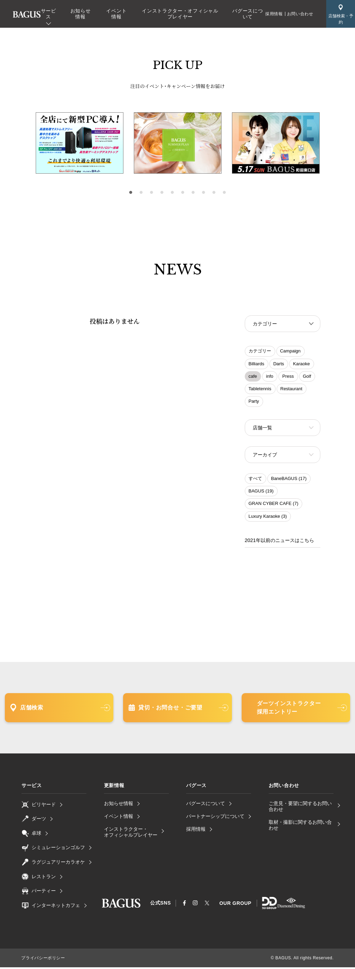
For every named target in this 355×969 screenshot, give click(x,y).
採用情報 (274, 13)
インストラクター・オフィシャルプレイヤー (180, 13)
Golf (307, 376)
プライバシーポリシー (43, 959)
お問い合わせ (300, 13)
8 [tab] (203, 192)
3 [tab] (151, 192)
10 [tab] (224, 192)
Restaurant (291, 389)
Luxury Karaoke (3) (268, 518)
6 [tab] (182, 192)
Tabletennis (260, 389)
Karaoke (301, 364)
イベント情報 (116, 13)
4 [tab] (161, 192)
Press (288, 376)
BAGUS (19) (261, 493)
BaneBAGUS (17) (289, 480)
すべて (255, 480)
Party (254, 401)
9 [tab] (213, 192)
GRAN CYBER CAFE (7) (273, 505)
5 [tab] (172, 192)
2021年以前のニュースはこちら (279, 542)
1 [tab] (130, 192)
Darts (278, 364)
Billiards (257, 364)
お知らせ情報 (80, 13)
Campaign (290, 351)
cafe (253, 376)
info (269, 376)
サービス (48, 13)
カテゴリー (260, 351)
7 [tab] (193, 192)
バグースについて (247, 13)
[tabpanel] (178, 143)
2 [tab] (141, 192)
